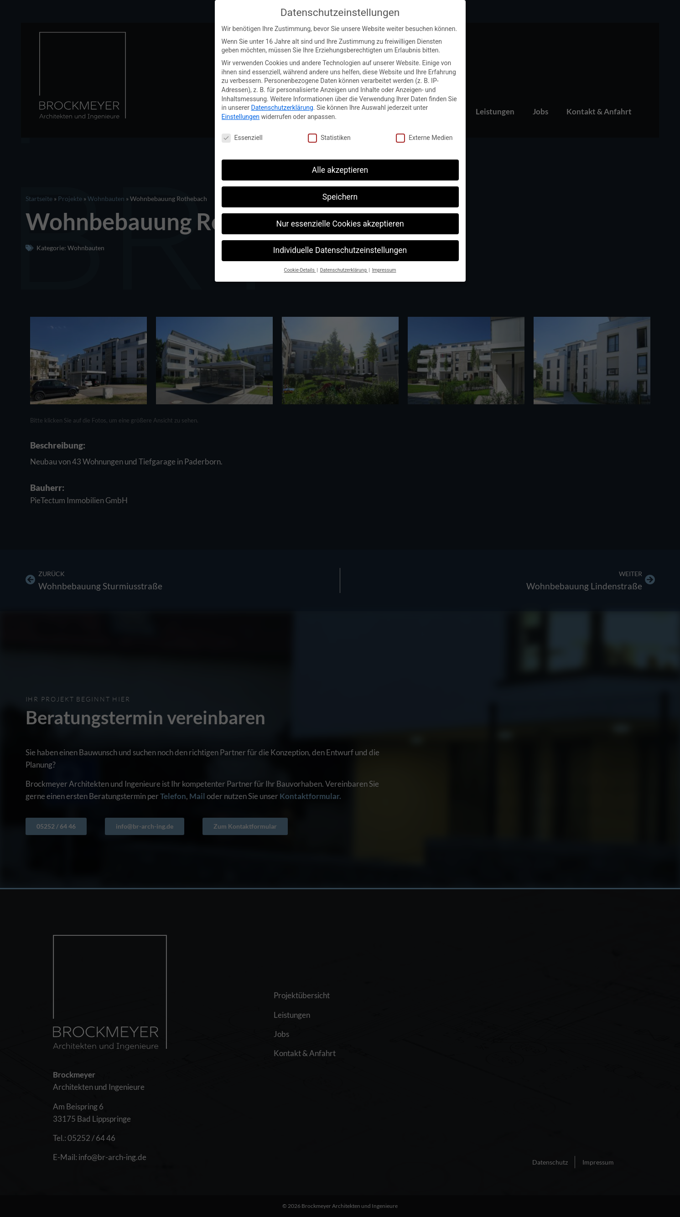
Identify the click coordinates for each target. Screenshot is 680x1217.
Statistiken (329, 138)
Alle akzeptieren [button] (340, 170)
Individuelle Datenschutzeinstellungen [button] (340, 250)
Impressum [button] (384, 270)
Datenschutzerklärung (282, 107)
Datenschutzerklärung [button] (344, 270)
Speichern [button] (340, 196)
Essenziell (242, 138)
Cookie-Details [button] (300, 270)
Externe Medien (424, 138)
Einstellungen (241, 116)
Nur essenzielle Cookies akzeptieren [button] (340, 223)
